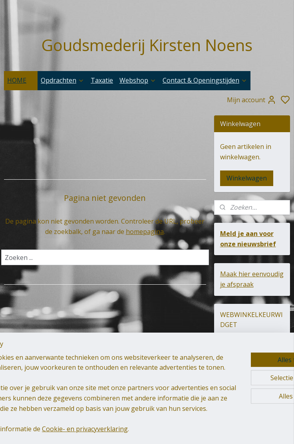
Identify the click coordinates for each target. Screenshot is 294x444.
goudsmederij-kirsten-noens (142, 375)
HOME (20, 80)
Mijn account (251, 100)
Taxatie (102, 80)
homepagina (145, 231)
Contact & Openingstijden (205, 80)
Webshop (137, 80)
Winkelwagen (246, 178)
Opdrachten (62, 80)
